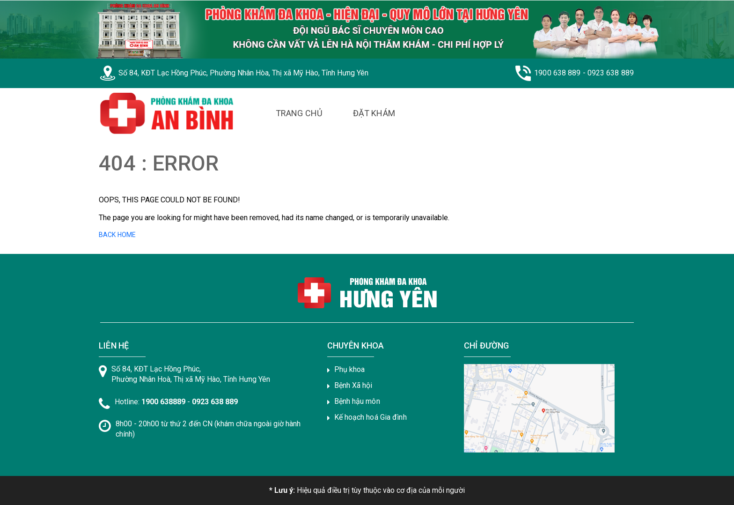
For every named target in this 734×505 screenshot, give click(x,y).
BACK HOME (117, 234)
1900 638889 (163, 401)
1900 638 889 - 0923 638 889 (584, 72)
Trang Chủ (299, 113)
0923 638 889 (215, 401)
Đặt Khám (374, 113)
